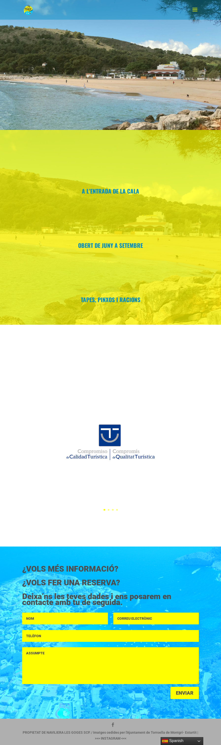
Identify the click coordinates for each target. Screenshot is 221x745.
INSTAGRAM (110, 738)
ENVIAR (184, 693)
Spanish (172, 741)
